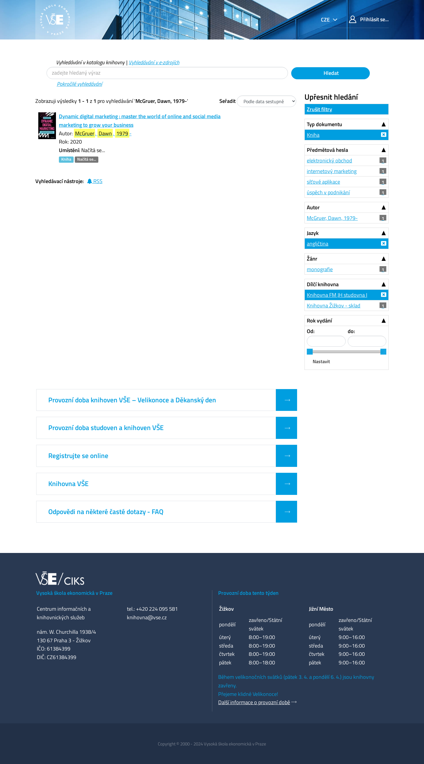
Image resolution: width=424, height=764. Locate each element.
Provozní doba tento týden (248, 593)
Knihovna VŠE (68, 484)
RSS (94, 181)
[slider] (310, 352)
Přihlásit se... (369, 19)
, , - (103, 133)
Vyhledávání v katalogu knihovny (90, 62)
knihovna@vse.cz (147, 617)
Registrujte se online (78, 456)
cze (326, 20)
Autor (313, 207)
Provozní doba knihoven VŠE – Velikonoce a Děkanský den (132, 400)
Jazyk (313, 233)
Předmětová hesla (327, 150)
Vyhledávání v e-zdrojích (154, 62)
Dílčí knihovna (323, 284)
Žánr (312, 259)
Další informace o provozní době (254, 702)
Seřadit (227, 101)
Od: (310, 331)
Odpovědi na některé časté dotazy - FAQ (105, 512)
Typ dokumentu (324, 124)
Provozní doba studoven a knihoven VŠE (106, 428)
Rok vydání (319, 321)
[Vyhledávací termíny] (167, 73)
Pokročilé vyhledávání (79, 84)
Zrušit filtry (319, 109)
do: (351, 331)
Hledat (330, 73)
